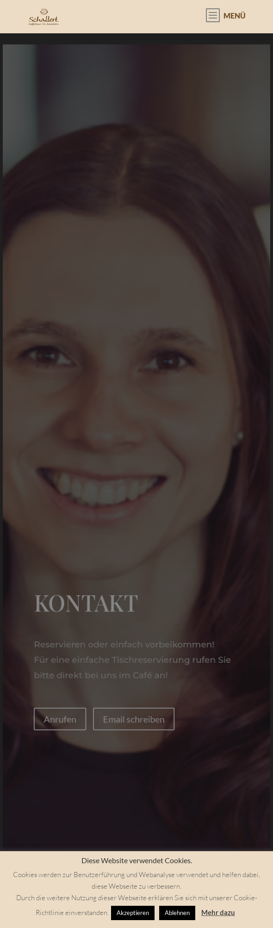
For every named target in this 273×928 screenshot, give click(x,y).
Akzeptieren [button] (133, 912)
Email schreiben (134, 718)
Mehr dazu (218, 912)
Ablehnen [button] (177, 912)
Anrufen (60, 718)
